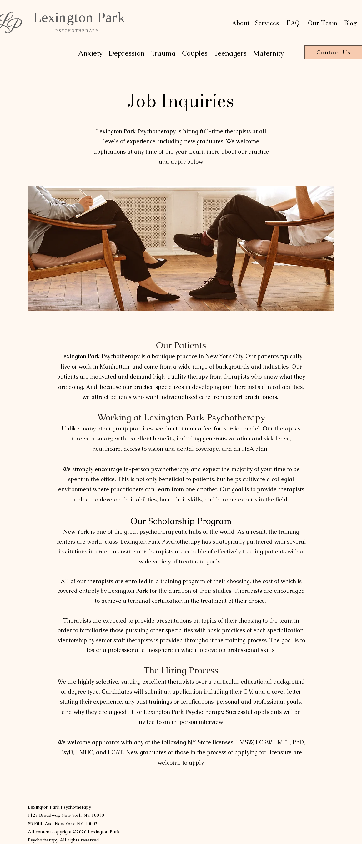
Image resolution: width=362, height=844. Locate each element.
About (240, 23)
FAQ (293, 23)
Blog (350, 23)
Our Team (322, 23)
